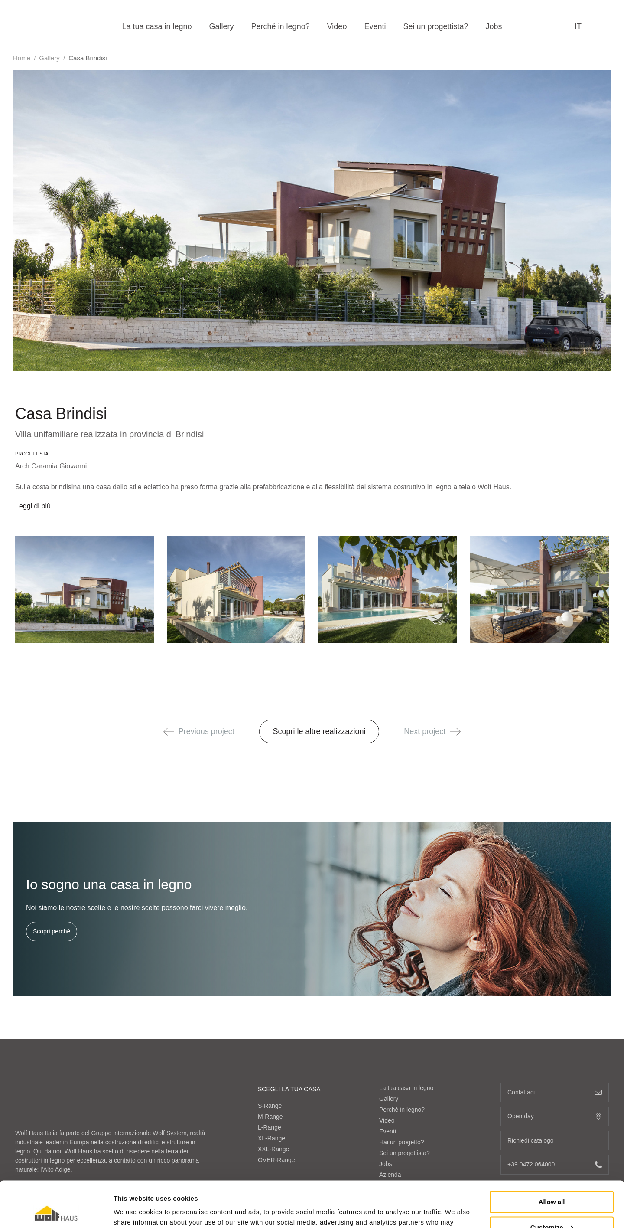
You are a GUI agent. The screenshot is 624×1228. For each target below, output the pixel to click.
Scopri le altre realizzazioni (319, 731)
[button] (168, 732)
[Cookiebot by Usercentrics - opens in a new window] (56, 1211)
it (578, 26)
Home (21, 58)
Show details (134, 1211)
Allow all (552, 1156)
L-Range (269, 1127)
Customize (552, 1181)
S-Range (270, 1105)
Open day (554, 1116)
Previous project (198, 731)
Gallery (221, 26)
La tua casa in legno (157, 26)
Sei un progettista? (435, 26)
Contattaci (554, 1092)
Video (337, 26)
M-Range (270, 1116)
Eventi (375, 26)
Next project (432, 731)
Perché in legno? (280, 26)
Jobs (494, 26)
